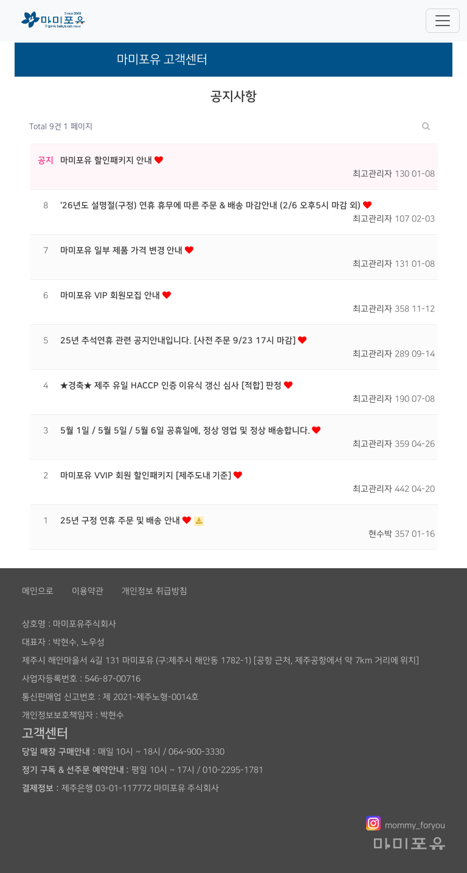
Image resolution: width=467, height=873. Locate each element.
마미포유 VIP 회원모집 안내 (111, 296)
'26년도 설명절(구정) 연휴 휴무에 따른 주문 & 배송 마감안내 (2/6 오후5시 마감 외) (211, 205)
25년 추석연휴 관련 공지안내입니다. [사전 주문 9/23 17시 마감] (179, 341)
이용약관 (87, 591)
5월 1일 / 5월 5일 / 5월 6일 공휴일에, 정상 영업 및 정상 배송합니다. (186, 431)
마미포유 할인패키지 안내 (107, 160)
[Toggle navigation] (443, 21)
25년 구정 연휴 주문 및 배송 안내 (121, 521)
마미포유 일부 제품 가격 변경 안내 (122, 251)
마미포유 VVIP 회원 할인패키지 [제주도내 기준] (147, 476)
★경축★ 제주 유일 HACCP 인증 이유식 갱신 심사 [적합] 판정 (172, 386)
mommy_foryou (415, 825)
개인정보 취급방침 (154, 591)
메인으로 (38, 591)
